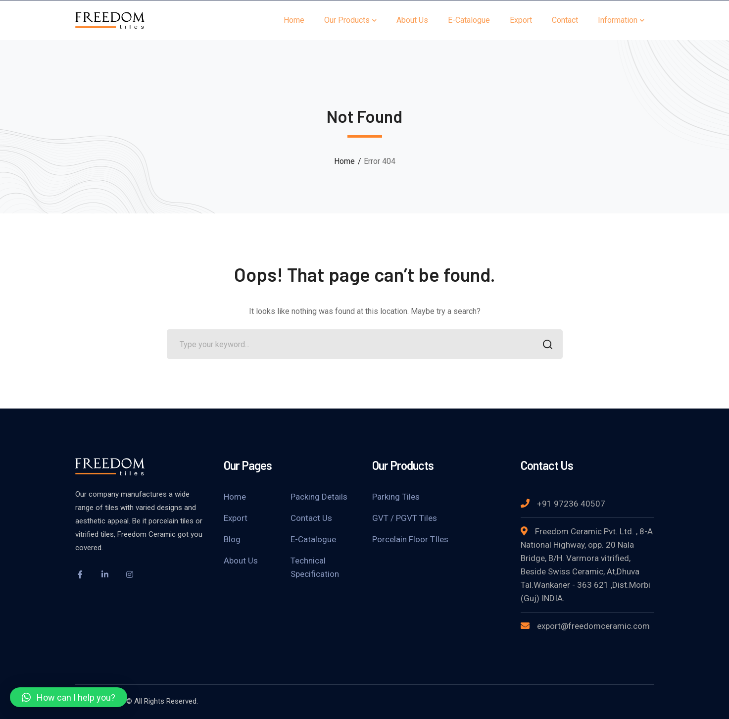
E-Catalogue (313, 539)
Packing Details (319, 497)
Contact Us (311, 518)
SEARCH (545, 345)
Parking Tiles (396, 497)
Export (235, 518)
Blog (232, 539)
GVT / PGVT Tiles (404, 518)
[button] (68, 697)
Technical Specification (315, 567)
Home (344, 161)
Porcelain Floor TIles (410, 539)
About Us (241, 560)
